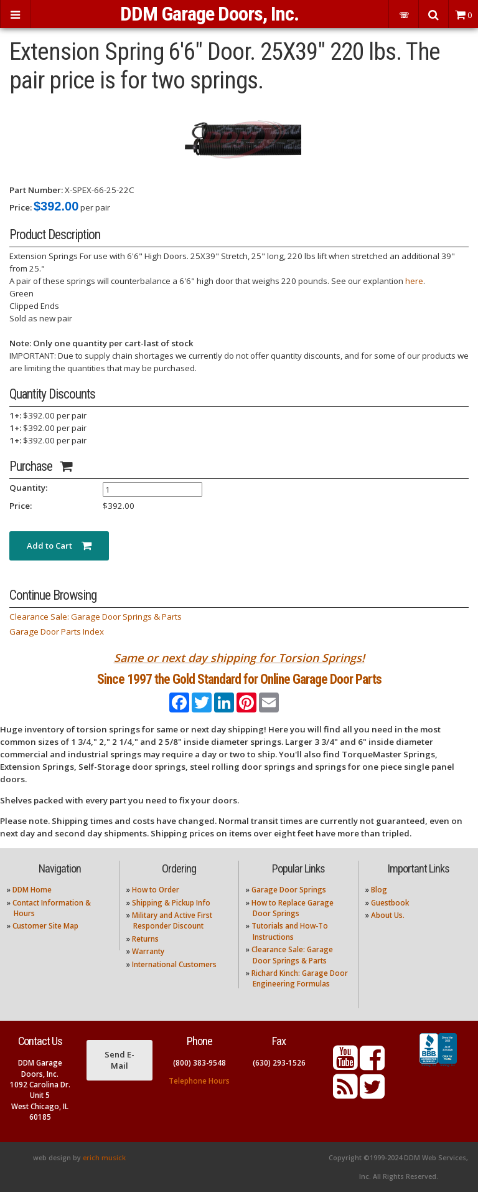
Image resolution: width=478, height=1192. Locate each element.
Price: (20, 207)
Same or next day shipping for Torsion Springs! (239, 657)
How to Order (155, 889)
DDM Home (32, 889)
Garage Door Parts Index (56, 631)
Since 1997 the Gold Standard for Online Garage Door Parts (239, 679)
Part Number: (36, 190)
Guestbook (390, 902)
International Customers (174, 964)
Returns (145, 939)
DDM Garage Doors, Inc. (209, 14)
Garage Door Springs (288, 889)
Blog (379, 889)
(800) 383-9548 (199, 1062)
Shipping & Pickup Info (171, 902)
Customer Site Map (45, 925)
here (414, 280)
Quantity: (28, 487)
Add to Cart (59, 545)
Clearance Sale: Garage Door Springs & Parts (95, 616)
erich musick (104, 1157)
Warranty (148, 951)
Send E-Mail (119, 1060)
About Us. (388, 915)
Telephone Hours (199, 1081)
